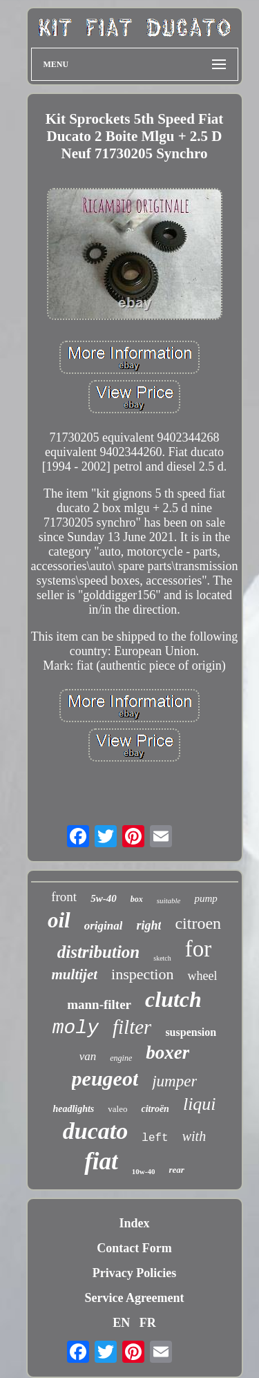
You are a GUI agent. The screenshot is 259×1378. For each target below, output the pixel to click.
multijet (75, 974)
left (155, 1138)
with (194, 1136)
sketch (162, 958)
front (64, 896)
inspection (142, 974)
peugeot (105, 1078)
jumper (174, 1081)
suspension (190, 1032)
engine (121, 1058)
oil (59, 920)
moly (75, 1028)
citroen (198, 923)
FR (148, 1323)
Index (134, 1223)
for (198, 948)
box (137, 899)
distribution (98, 952)
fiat (101, 1161)
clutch (173, 999)
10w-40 (143, 1171)
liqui (199, 1104)
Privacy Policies (134, 1273)
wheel (202, 976)
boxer (167, 1052)
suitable (169, 900)
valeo (117, 1109)
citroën (155, 1109)
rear (176, 1169)
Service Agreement (134, 1298)
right (148, 925)
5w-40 (103, 898)
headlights (73, 1109)
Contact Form (134, 1248)
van (88, 1056)
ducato (95, 1131)
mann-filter (99, 1004)
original (103, 925)
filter (132, 1027)
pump (205, 898)
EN (121, 1323)
